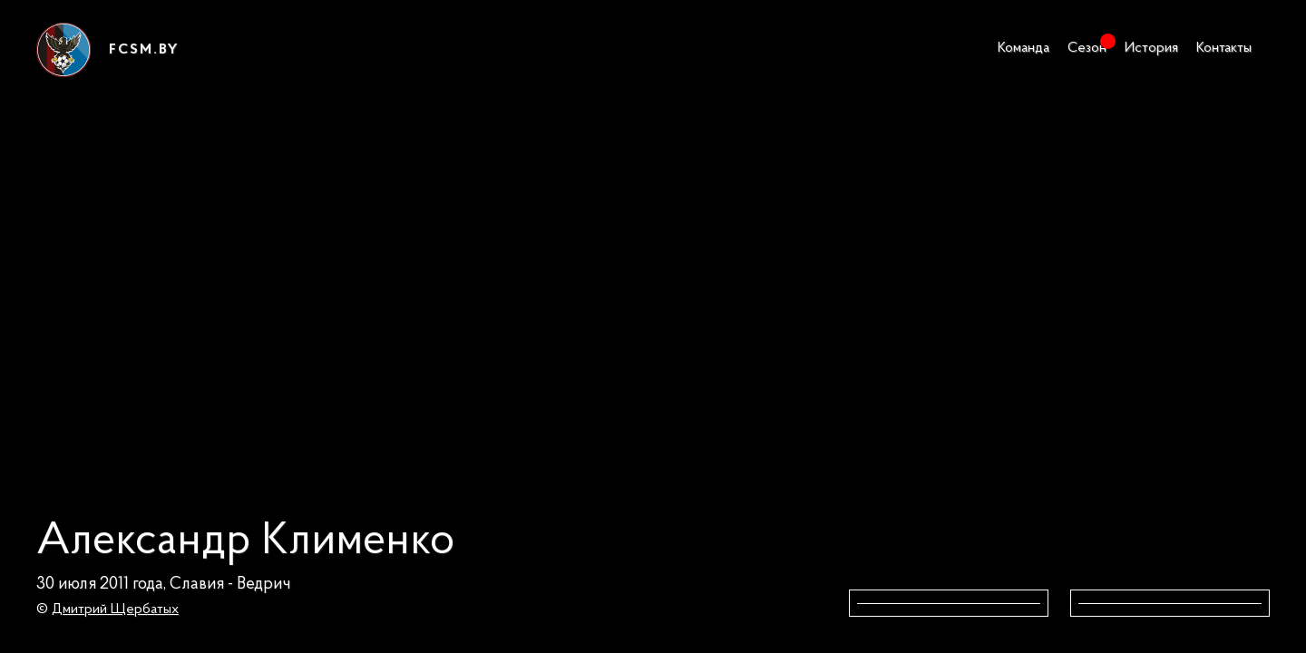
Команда (1023, 48)
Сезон (1086, 48)
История (1151, 48)
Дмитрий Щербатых (115, 609)
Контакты (1224, 48)
